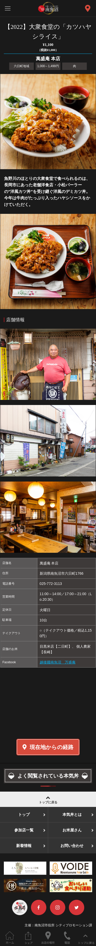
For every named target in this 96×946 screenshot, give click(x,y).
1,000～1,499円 (48, 66)
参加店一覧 (24, 830)
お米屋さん (72, 830)
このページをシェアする (28, 937)
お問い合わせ (71, 846)
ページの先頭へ (86, 937)
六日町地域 (21, 66)
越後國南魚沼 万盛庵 (58, 662)
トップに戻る (48, 799)
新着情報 (23, 846)
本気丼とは (72, 815)
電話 (67, 937)
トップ (24, 815)
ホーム (9, 937)
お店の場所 (48, 937)
